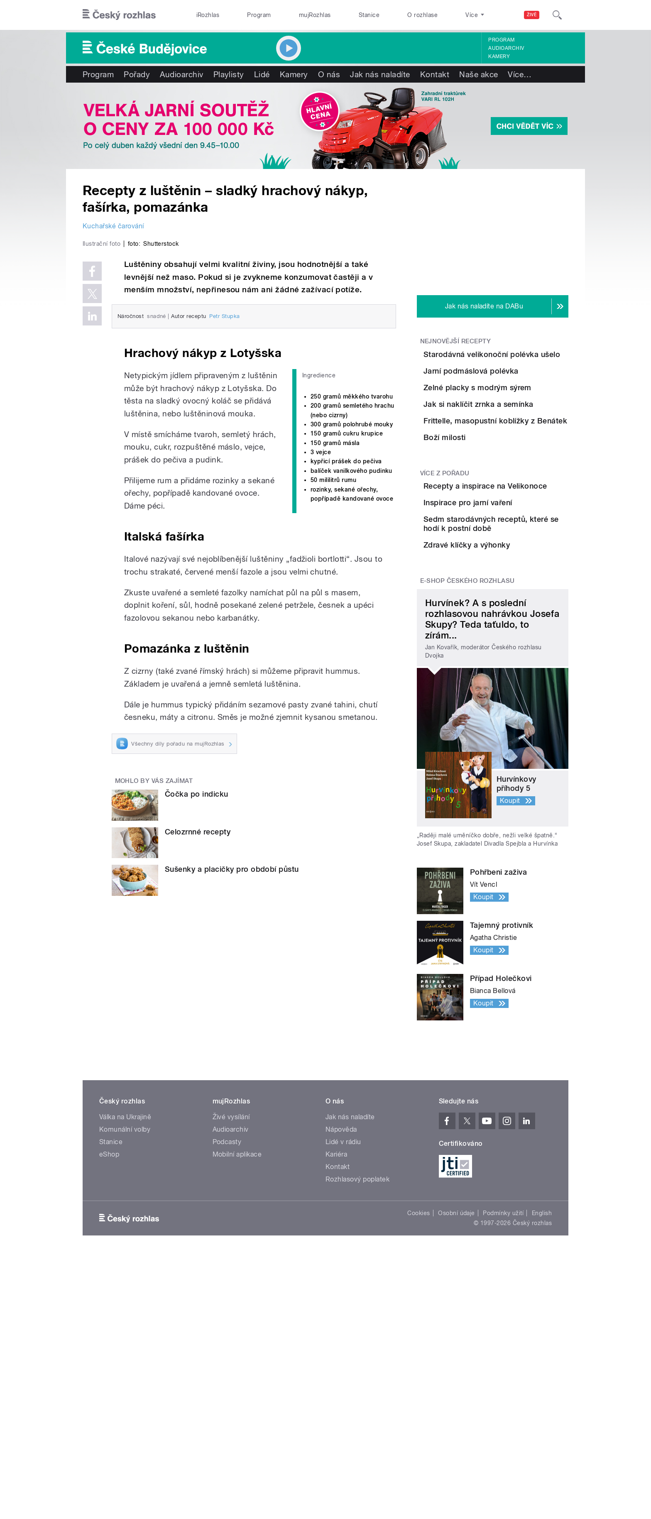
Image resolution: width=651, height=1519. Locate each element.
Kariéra (336, 1356)
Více (519, 74)
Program (259, 15)
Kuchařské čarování (113, 226)
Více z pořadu (445, 599)
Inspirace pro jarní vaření (514, 650)
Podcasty (227, 1343)
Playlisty (228, 74)
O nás (329, 74)
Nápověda (341, 1331)
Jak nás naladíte (380, 74)
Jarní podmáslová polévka (517, 391)
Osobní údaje (456, 1414)
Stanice (369, 15)
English (542, 1414)
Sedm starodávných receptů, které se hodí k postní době (509, 696)
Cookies (418, 1414)
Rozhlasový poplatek (357, 1380)
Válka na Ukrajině (125, 1318)
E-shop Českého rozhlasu (467, 782)
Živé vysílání (231, 1318)
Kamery (499, 56)
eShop (109, 1356)
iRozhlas (208, 15)
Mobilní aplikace (237, 1356)
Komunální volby (124, 1331)
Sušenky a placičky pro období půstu (232, 1045)
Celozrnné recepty (197, 1007)
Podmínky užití (503, 1414)
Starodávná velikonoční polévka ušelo (512, 359)
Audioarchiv (506, 48)
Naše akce (478, 74)
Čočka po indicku (196, 970)
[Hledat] (557, 15)
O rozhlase (422, 15)
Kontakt (434, 74)
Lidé (262, 74)
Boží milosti (491, 542)
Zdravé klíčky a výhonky (513, 725)
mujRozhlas (315, 15)
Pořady (137, 74)
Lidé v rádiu (343, 1343)
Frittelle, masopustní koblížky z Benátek (506, 509)
